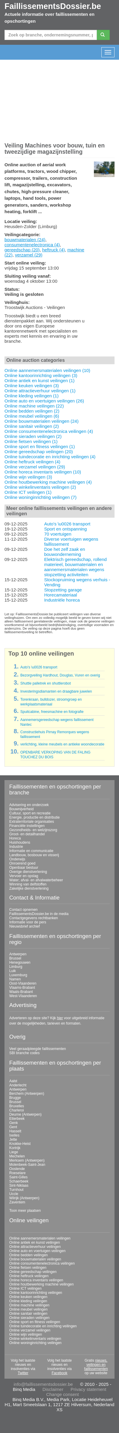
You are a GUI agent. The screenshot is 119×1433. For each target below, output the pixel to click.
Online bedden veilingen (28, 1255)
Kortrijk (14, 1148)
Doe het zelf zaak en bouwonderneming (64, 552)
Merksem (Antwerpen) (27, 1160)
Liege (13, 1152)
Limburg (15, 967)
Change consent (62, 1394)
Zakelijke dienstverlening (28, 888)
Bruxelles (16, 1106)
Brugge (15, 1098)
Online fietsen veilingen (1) (31, 441)
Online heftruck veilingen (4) (32, 461)
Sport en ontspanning (65, 528)
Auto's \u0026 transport (67, 523)
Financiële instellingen (27, 826)
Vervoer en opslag (23, 876)
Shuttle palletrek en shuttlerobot (45, 683)
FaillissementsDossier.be (52, 6)
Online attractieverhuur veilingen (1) (40, 390)
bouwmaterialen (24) (24, 239)
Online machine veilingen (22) (34, 405)
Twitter (23, 1373)
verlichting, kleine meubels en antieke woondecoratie (62, 744)
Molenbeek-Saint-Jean (27, 1165)
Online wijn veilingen (25, 1334)
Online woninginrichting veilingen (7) (40, 497)
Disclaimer (52, 1389)
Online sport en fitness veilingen (34, 1322)
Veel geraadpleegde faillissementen (37, 1049)
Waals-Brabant (21, 992)
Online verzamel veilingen (29, 1330)
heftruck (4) (53, 249)
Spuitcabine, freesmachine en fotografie (51, 712)
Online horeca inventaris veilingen (36, 1280)
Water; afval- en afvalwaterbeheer (36, 880)
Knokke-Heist (19, 1144)
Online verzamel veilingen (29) (34, 466)
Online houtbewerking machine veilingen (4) (48, 482)
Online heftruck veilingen (28, 1276)
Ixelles (14, 1135)
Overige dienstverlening (28, 872)
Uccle (13, 1194)
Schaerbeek (18, 1181)
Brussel (15, 958)
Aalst (13, 1081)
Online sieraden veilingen (29, 1318)
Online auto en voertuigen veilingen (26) (44, 400)
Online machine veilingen (29, 1305)
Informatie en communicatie (31, 851)
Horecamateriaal (60, 594)
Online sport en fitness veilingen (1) (39, 446)
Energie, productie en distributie (34, 817)
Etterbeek (17, 1119)
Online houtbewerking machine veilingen (41, 1284)
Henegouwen (19, 962)
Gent (13, 1127)
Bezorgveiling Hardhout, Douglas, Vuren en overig (60, 675)
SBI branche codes (24, 1053)
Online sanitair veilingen (28, 1313)
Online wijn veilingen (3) (28, 476)
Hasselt (15, 1131)
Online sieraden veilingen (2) (33, 436)
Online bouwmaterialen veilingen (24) (41, 421)
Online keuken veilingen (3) (31, 385)
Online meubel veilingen (28, 1309)
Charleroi (16, 1110)
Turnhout (16, 1190)
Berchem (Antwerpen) (26, 1093)
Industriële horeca (62, 599)
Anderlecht (17, 1085)
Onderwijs (17, 859)
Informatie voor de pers (27, 922)
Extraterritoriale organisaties (31, 821)
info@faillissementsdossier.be (43, 1384)
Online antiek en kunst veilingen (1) (39, 380)
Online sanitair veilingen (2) (31, 426)
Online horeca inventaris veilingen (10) (42, 471)
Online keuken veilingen (28, 1297)
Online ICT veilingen (25, 1288)
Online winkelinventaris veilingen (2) (40, 487)
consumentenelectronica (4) (32, 244)
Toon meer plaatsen (25, 1210)
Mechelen (17, 1156)
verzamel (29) (28, 254)
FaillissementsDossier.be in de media (38, 914)
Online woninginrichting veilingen (35, 1343)
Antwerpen (17, 954)
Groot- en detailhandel (27, 834)
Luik (12, 971)
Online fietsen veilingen (27, 1268)
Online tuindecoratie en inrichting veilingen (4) (49, 456)
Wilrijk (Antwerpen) (24, 1198)
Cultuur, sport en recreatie (30, 813)
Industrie (16, 847)
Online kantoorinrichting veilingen (35, 1293)
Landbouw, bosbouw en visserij (34, 855)
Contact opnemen (23, 910)
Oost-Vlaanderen (22, 983)
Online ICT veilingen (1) (27, 492)
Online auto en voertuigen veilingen (37, 1251)
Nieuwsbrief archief (24, 926)
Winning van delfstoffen (28, 884)
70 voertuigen (57, 533)
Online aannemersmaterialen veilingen (40, 1238)
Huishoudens (19, 842)
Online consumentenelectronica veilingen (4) (48, 431)
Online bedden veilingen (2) (31, 410)
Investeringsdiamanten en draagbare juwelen (56, 691)
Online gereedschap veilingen (33, 1272)
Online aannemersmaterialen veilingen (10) (47, 370)
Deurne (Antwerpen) (25, 1114)
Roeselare (17, 1173)
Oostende (17, 1169)
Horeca (15, 838)
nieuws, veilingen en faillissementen (96, 1364)
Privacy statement (88, 1389)
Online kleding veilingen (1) (31, 395)
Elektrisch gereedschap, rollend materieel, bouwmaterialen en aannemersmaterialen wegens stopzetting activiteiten (75, 567)
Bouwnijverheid (21, 809)
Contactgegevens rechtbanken (33, 918)
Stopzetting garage (63, 589)
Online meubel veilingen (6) (31, 416)
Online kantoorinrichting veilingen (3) (40, 375)
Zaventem (17, 1202)
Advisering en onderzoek (29, 805)
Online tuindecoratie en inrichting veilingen (43, 1326)
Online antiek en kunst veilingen (34, 1242)
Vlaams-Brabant (22, 987)
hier (60, 1018)
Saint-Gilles (18, 1177)
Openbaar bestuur (23, 867)
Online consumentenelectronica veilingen (42, 1263)
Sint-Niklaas (18, 1185)
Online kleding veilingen (28, 1301)
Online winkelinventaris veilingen (35, 1339)
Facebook (60, 1373)
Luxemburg (18, 975)
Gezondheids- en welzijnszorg (33, 830)
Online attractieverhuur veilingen (35, 1247)
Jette (13, 1139)
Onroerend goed (22, 863)
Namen (15, 979)
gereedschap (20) (22, 249)
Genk (13, 1123)
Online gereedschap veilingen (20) (38, 451)
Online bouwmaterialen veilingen (35, 1259)
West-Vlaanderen (23, 996)
